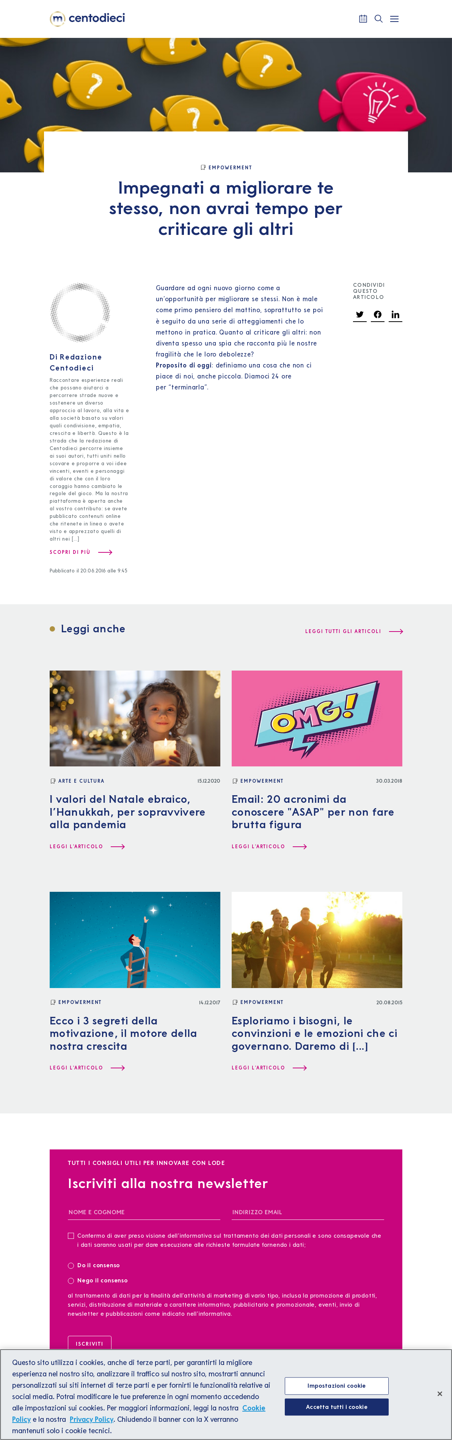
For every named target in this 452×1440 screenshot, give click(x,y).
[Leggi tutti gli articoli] (353, 631)
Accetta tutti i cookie (336, 1411)
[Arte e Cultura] (77, 781)
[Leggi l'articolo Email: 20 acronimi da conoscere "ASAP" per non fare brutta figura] (269, 846)
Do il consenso (96, 1265)
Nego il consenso (98, 1280)
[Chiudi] (440, 1398)
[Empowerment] (226, 168)
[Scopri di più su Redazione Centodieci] (80, 552)
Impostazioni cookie (337, 1390)
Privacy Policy (91, 1424)
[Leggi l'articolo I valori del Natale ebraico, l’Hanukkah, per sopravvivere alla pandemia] (87, 846)
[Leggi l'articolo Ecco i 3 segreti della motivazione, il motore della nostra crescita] (87, 1068)
